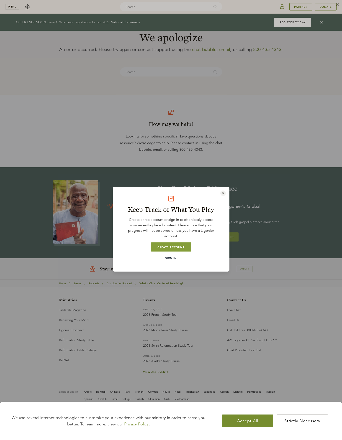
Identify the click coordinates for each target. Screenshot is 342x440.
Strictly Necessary (302, 420)
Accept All (247, 420)
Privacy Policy (136, 424)
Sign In (171, 258)
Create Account (170, 247)
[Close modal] (223, 193)
